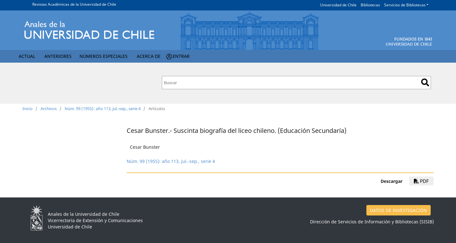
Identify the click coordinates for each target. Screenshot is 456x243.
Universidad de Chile (338, 5)
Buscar (425, 82)
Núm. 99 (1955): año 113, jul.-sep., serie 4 (103, 108)
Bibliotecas (370, 5)
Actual (27, 56)
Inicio (27, 108)
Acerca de (149, 56)
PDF (421, 181)
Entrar (181, 56)
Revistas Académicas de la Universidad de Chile (74, 4)
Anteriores (58, 56)
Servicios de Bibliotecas (405, 5)
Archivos (49, 108)
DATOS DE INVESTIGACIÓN (398, 210)
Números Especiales (103, 56)
